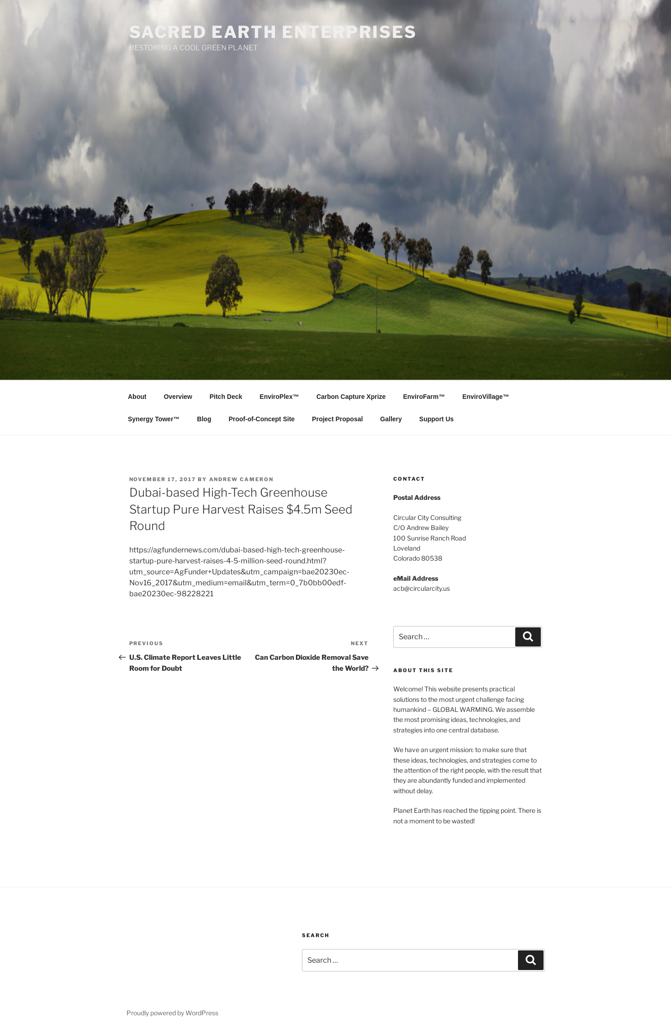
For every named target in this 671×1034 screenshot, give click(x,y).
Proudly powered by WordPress (172, 1013)
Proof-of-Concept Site (261, 419)
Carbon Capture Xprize (351, 396)
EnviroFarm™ (424, 396)
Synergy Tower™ (154, 419)
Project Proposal (337, 419)
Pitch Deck (226, 396)
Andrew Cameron (241, 479)
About (137, 396)
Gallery (391, 419)
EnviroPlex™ (279, 396)
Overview (178, 396)
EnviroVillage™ (485, 396)
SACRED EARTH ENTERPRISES (273, 32)
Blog (204, 419)
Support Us (436, 419)
